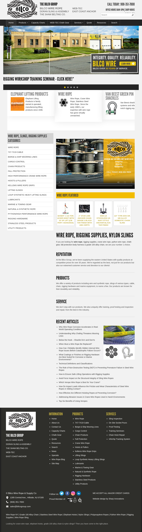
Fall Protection (81, 439)
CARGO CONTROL (16, 162)
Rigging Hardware (82, 476)
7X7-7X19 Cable (82, 423)
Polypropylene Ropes (100, 515)
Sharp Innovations (116, 499)
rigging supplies (89, 242)
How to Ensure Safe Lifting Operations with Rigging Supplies (84, 374)
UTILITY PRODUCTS (17, 228)
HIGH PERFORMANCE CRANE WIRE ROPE (27, 176)
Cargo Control (81, 431)
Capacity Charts (38, 23)
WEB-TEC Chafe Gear (59, 23)
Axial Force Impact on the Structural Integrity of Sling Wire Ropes (86, 378)
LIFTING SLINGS (15, 190)
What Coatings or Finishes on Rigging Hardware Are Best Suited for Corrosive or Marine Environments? (79, 357)
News (54, 451)
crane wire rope (104, 242)
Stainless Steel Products (85, 480)
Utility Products (81, 484)
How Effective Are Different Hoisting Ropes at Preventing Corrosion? (87, 393)
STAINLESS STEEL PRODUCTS (22, 223)
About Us (55, 423)
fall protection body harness (72, 245)
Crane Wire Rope (82, 443)
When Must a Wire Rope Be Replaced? (75, 344)
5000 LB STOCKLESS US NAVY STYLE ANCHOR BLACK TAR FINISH (103, 220)
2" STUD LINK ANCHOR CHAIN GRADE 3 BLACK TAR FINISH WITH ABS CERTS (84, 220)
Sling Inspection (115, 419)
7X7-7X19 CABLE (15, 152)
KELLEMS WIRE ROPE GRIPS (21, 185)
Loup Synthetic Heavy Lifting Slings (90, 459)
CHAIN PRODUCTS (16, 166)
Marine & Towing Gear (84, 467)
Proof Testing (114, 427)
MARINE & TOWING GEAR (19, 204)
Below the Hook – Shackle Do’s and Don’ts (77, 340)
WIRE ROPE (13, 147)
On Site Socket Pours (118, 423)
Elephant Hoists (70, 515)
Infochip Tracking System (119, 439)
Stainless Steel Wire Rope (51, 515)
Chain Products (81, 435)
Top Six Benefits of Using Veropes (73, 401)
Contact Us (56, 427)
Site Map (55, 463)
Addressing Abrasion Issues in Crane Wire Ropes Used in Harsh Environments (92, 397)
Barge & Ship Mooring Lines (87, 427)
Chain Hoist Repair (117, 435)
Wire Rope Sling (21, 517)
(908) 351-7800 (17, 502)
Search (114, 23)
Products (22, 23)
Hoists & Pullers (81, 447)
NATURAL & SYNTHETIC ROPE (22, 209)
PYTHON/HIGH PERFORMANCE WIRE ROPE (28, 214)
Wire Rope (79, 419)
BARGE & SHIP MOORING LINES (22, 157)
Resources (101, 23)
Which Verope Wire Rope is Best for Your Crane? (79, 382)
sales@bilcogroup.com (20, 506)
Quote (89, 23)
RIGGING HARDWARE (18, 219)
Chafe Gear (56, 435)
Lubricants (79, 463)
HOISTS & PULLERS (17, 181)
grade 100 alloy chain (95, 245)
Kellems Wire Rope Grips (85, 451)
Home (11, 23)
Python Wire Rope (118, 515)
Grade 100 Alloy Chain (29, 515)
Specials (55, 455)
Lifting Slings (80, 455)
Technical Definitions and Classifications (75, 363)
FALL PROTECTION (16, 171)
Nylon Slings (84, 515)
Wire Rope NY (12, 515)
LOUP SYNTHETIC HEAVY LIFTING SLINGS (27, 195)
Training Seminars (116, 431)
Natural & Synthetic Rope (85, 472)
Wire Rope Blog (58, 459)
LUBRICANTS (14, 200)
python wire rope (119, 242)
